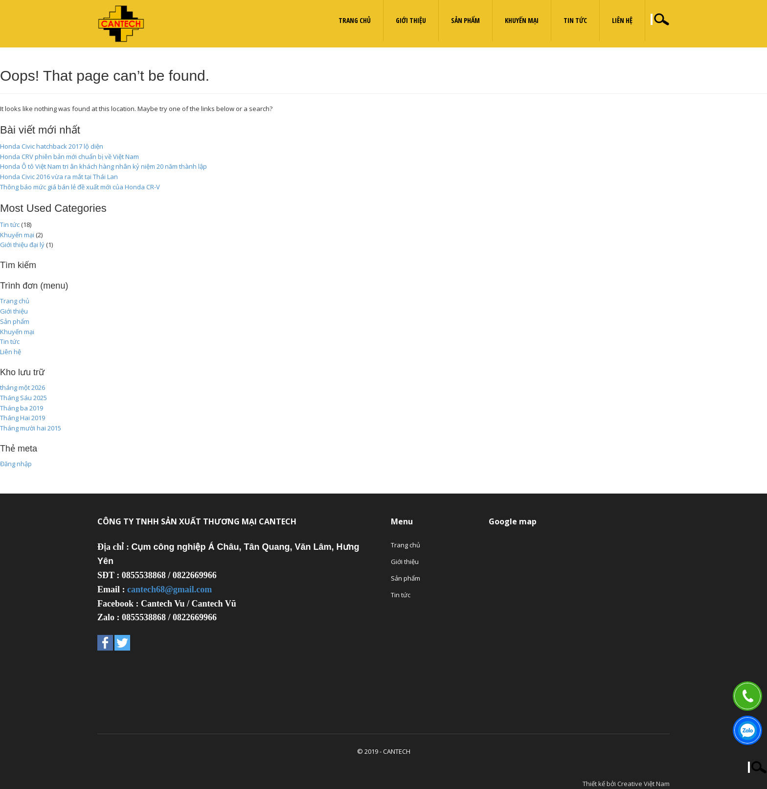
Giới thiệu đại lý (22, 244)
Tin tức (575, 20)
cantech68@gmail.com (169, 589)
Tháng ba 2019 (21, 408)
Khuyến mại (522, 20)
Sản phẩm (465, 20)
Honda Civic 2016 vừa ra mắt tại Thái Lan (59, 176)
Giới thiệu (411, 20)
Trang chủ (354, 20)
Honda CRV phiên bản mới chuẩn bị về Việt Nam (69, 156)
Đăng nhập (16, 463)
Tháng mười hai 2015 (30, 428)
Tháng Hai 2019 (22, 417)
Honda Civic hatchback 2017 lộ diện (51, 146)
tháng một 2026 (22, 387)
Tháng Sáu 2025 (23, 397)
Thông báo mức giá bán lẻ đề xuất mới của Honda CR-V (80, 186)
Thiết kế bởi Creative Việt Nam (626, 783)
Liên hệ (622, 20)
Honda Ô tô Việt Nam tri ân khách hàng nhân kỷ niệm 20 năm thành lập (103, 166)
